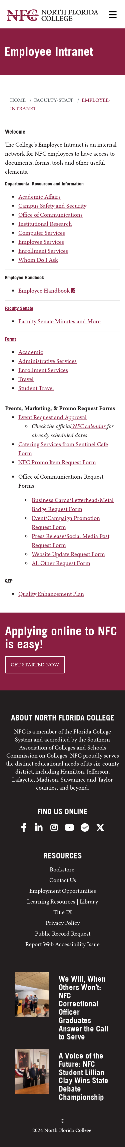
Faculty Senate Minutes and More (59, 321)
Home (18, 100)
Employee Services (41, 241)
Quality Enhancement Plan (51, 594)
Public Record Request (62, 933)
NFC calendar (89, 426)
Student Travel (36, 388)
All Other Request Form (61, 563)
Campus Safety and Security (52, 205)
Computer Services (41, 232)
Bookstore (63, 869)
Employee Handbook (44, 290)
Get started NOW (35, 664)
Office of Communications (50, 214)
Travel (26, 379)
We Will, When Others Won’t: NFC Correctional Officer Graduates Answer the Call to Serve (83, 1007)
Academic (30, 352)
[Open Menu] (113, 15)
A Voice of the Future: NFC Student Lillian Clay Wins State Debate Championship (83, 1076)
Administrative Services (47, 361)
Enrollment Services (43, 251)
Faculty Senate (19, 308)
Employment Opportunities (62, 890)
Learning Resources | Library (62, 901)
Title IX (62, 912)
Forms (10, 339)
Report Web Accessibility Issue (62, 944)
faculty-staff (53, 100)
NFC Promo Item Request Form (57, 462)
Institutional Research (45, 223)
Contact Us (62, 880)
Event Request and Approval (52, 417)
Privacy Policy (63, 923)
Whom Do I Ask (38, 260)
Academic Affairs (39, 196)
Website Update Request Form (68, 554)
